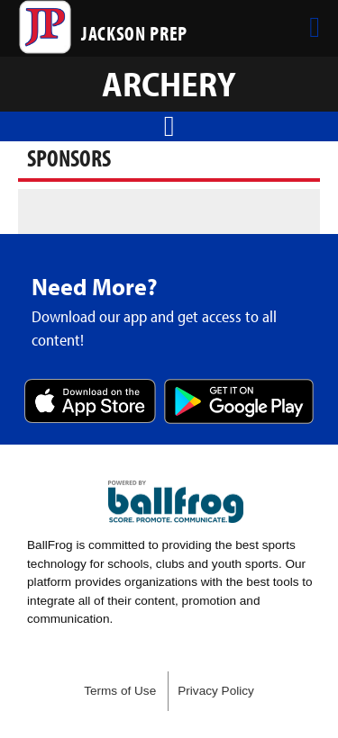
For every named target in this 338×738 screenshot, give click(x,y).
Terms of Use (120, 691)
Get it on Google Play (239, 403)
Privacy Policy (216, 691)
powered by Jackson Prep (175, 502)
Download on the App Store (90, 403)
